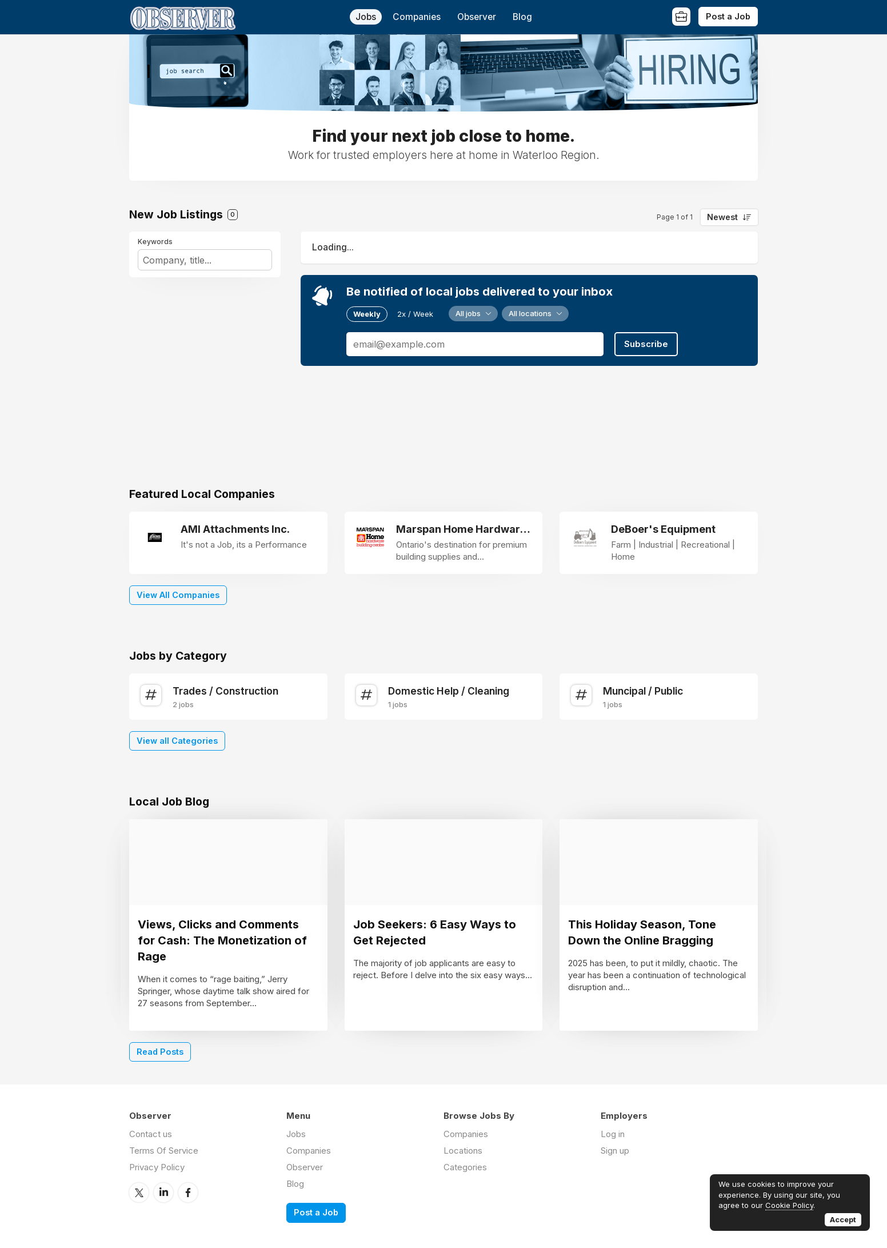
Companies (417, 16)
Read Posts (160, 1051)
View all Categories (177, 740)
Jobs (365, 16)
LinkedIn (163, 1192)
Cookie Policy (789, 1205)
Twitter (139, 1192)
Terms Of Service (163, 1150)
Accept (843, 1219)
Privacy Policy (157, 1167)
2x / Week (415, 313)
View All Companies (178, 595)
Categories (465, 1167)
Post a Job (728, 16)
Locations (463, 1150)
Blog (522, 16)
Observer (476, 16)
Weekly (367, 313)
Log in (613, 1134)
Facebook (188, 1192)
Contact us (150, 1134)
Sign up (615, 1150)
